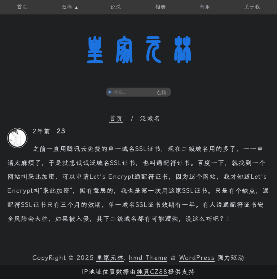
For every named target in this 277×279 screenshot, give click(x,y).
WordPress (197, 257)
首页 (116, 118)
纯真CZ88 (152, 271)
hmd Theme (148, 257)
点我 (161, 92)
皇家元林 (138, 50)
